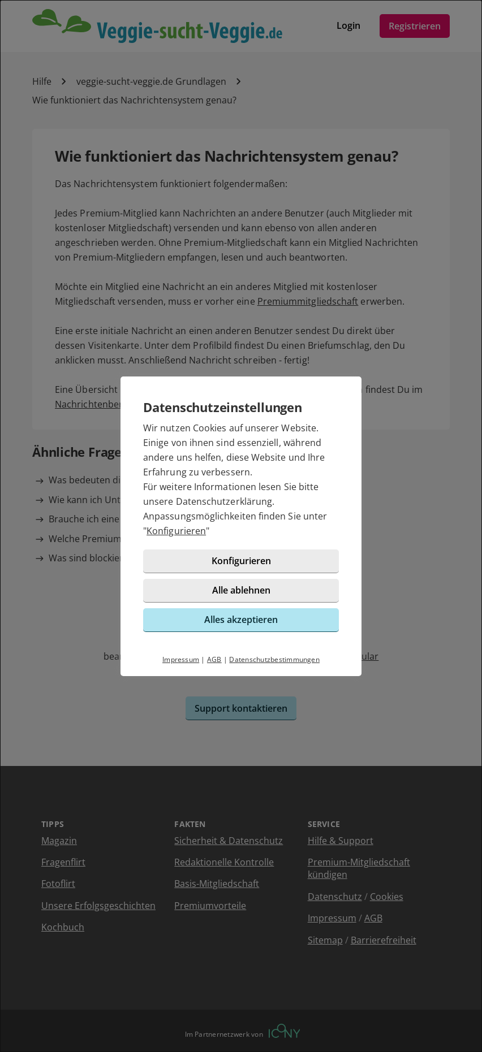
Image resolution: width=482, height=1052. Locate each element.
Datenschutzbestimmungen (274, 659)
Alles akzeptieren (241, 619)
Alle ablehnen (241, 590)
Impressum (180, 659)
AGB (214, 659)
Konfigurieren (176, 531)
